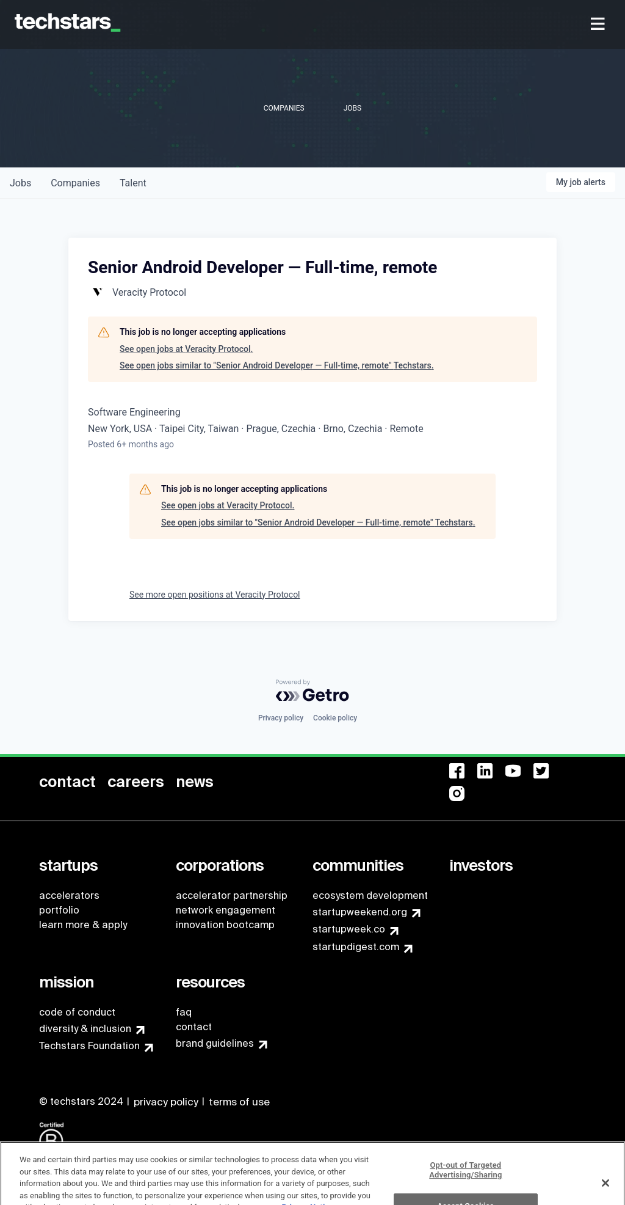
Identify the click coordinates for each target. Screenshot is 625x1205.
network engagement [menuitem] (225, 910)
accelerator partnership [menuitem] (231, 895)
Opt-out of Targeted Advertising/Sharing (465, 1183)
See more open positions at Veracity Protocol (214, 594)
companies (75, 183)
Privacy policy (280, 718)
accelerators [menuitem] (69, 895)
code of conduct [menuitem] (77, 1012)
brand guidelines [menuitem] (215, 1043)
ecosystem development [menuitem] (370, 895)
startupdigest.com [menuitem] (355, 946)
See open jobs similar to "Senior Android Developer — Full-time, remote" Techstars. (277, 365)
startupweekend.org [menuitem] (359, 912)
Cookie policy (335, 718)
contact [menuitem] (194, 1026)
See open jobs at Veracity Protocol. (186, 349)
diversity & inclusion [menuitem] (85, 1028)
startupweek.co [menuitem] (348, 929)
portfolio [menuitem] (59, 910)
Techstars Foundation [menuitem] (89, 1045)
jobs (20, 183)
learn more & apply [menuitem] (83, 924)
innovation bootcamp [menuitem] (225, 924)
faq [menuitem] (184, 1012)
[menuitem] (599, 24)
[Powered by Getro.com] (312, 690)
